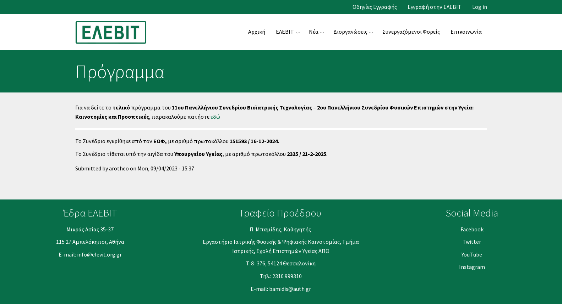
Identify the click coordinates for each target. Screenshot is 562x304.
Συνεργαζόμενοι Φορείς (411, 31)
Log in (479, 7)
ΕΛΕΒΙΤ (285, 31)
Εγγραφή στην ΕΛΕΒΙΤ (435, 7)
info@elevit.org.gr (99, 254)
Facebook (472, 229)
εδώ (215, 116)
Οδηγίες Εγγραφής (375, 7)
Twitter (472, 241)
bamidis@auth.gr (290, 288)
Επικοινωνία (466, 31)
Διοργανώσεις (350, 31)
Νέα (313, 31)
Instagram (472, 266)
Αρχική (256, 31)
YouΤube (472, 254)
